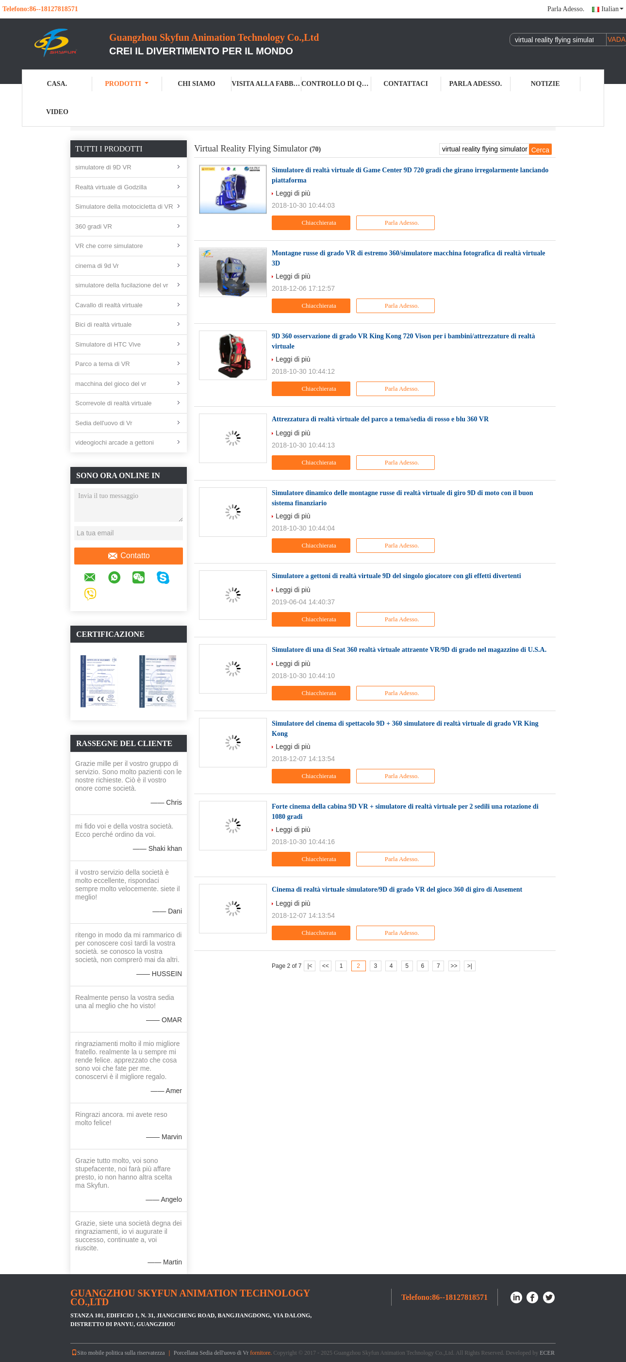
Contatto (128, 555)
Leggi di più (293, 193)
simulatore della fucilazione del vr (121, 285)
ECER (547, 1352)
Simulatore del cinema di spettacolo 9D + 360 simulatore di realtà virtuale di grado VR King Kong (405, 728)
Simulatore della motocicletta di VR (124, 206)
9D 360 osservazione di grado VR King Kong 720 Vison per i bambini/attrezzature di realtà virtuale (403, 341)
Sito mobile (87, 1352)
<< (325, 966)
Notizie (545, 83)
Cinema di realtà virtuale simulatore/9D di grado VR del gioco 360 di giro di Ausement (397, 889)
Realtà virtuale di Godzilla (111, 187)
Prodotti (126, 83)
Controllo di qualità (336, 83)
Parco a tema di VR (102, 363)
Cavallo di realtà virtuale (109, 305)
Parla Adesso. (565, 9)
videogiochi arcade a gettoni (114, 442)
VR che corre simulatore (109, 245)
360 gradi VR (93, 226)
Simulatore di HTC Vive (108, 344)
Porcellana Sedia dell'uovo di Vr (211, 1352)
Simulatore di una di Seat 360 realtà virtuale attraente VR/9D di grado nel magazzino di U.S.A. (409, 649)
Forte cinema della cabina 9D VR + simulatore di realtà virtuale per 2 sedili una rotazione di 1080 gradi (405, 811)
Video (57, 112)
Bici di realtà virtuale (103, 324)
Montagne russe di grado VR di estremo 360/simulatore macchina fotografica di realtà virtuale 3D (408, 258)
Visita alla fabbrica (266, 83)
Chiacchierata (312, 222)
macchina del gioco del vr (111, 383)
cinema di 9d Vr (97, 265)
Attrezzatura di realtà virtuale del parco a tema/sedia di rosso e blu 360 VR (380, 419)
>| (469, 966)
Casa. (57, 83)
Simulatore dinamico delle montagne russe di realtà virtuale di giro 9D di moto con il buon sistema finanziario (402, 498)
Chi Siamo (196, 83)
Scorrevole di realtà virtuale (113, 403)
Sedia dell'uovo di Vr (103, 423)
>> (454, 966)
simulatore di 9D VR (103, 167)
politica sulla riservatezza (135, 1352)
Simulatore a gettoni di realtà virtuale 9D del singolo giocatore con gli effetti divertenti (396, 576)
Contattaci (405, 83)
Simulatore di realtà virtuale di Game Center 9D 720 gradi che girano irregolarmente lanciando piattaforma (410, 175)
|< (309, 966)
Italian (612, 9)
